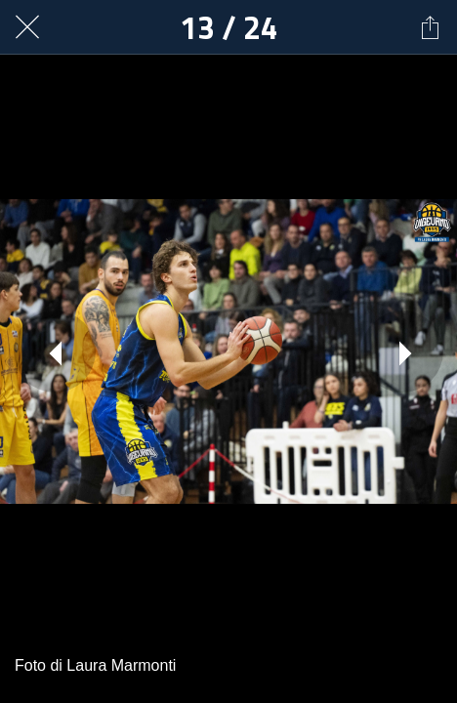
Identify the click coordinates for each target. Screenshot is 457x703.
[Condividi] (429, 27)
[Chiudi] (27, 27)
